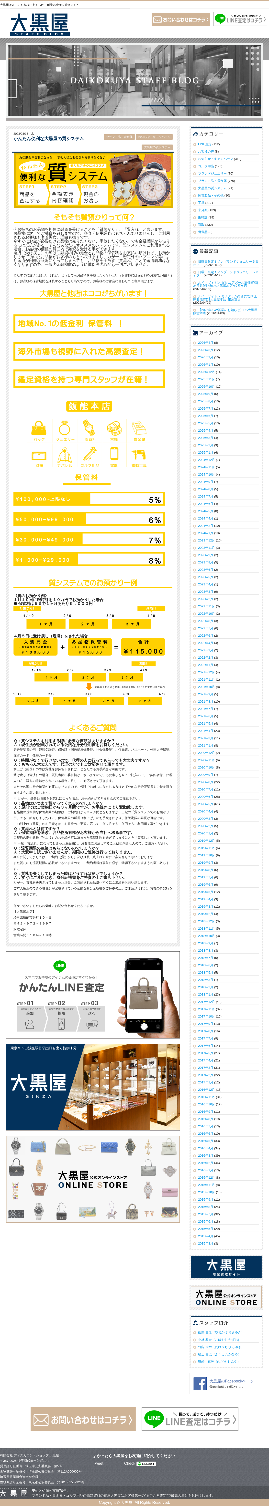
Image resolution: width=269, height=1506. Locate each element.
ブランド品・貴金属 (119, 137)
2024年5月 (205, 511)
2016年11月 (206, 1097)
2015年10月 (206, 1192)
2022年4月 (205, 643)
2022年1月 (205, 665)
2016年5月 (205, 1141)
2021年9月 (205, 694)
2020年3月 (205, 819)
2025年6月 (205, 416)
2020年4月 (205, 811)
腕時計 (203, 217)
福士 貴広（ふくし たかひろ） (219, 1354)
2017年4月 (205, 1060)
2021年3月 (205, 738)
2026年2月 (205, 357)
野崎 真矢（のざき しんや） (219, 1361)
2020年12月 (206, 753)
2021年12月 (206, 672)
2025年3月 (205, 438)
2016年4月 (205, 1148)
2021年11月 (206, 679)
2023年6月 (205, 569)
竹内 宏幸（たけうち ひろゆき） (221, 1347)
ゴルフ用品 (206, 166)
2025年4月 (205, 430)
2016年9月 (205, 1111)
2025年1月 (205, 452)
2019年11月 (206, 848)
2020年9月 (205, 775)
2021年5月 (205, 723)
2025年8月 (205, 401)
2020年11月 (206, 760)
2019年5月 (205, 892)
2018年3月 (205, 980)
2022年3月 (205, 650)
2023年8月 (205, 562)
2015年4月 (205, 1236)
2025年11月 (206, 379)
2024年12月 (206, 460)
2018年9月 (205, 943)
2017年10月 (206, 1016)
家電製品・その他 (211, 195)
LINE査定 (205, 144)
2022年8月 (205, 621)
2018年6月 (205, 965)
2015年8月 (205, 1207)
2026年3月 (205, 350)
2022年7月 (205, 628)
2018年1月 (205, 994)
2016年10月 (206, 1104)
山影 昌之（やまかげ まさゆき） (221, 1332)
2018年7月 (205, 958)
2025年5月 (205, 423)
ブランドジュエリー (212, 173)
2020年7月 (205, 789)
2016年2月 (205, 1163)
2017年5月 (205, 1053)
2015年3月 (205, 1243)
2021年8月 (205, 701)
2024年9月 (205, 482)
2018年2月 (205, 987)
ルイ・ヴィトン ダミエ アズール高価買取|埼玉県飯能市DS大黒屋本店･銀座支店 (225, 284)
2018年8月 (205, 950)
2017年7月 (205, 1038)
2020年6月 (205, 797)
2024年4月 (205, 518)
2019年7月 (205, 877)
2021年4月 (205, 731)
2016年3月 (205, 1155)
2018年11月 (206, 928)
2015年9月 (205, 1199)
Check (129, 1463)
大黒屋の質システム (157, 147)
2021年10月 (206, 687)
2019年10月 (206, 855)
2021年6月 (205, 716)
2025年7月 (205, 408)
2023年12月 (206, 540)
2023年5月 (205, 577)
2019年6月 (205, 884)
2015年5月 (205, 1229)
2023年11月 (206, 548)
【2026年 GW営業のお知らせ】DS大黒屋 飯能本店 (225, 311)
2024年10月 (206, 474)
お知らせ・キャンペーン (154, 137)
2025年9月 (205, 394)
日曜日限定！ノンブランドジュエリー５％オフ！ (225, 263)
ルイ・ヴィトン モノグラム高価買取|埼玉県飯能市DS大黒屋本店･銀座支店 (225, 297)
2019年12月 (206, 840)
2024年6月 (205, 504)
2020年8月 (205, 782)
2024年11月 (206, 467)
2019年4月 (205, 899)
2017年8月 (205, 1031)
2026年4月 (205, 342)
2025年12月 (206, 372)
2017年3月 (205, 1068)
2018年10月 (206, 936)
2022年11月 (206, 606)
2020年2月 (205, 826)
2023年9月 (205, 555)
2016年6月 (205, 1133)
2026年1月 (205, 364)
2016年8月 (205, 1119)
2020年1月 (205, 833)
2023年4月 (205, 584)
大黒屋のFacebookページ (231, 1381)
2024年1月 (205, 533)
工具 (201, 203)
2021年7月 (205, 709)
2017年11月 (206, 1009)
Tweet (98, 1463)
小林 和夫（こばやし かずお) (218, 1339)
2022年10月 (206, 613)
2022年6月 (205, 635)
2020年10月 (206, 767)
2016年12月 (206, 1089)
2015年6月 (205, 1221)
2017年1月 (205, 1082)
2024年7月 (205, 496)
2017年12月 (206, 1002)
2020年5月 (205, 804)
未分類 (203, 210)
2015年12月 (206, 1177)
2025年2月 (205, 445)
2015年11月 (206, 1185)
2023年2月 (205, 599)
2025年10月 (206, 386)
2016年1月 (205, 1170)
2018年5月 (205, 972)
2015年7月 (205, 1214)
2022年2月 (205, 657)
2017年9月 (205, 1024)
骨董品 (203, 232)
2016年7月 (205, 1126)
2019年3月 (205, 906)
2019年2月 (205, 914)
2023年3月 (205, 591)
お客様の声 (206, 151)
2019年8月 (205, 870)
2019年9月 (205, 862)
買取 (201, 225)
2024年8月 (205, 489)
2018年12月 (206, 921)
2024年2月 (205, 526)
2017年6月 (205, 1046)
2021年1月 (205, 745)
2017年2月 (205, 1075)
